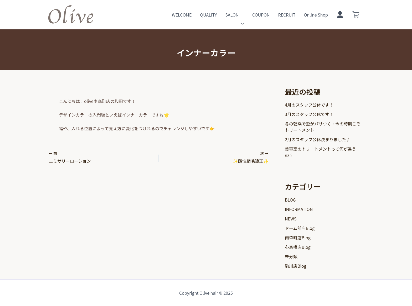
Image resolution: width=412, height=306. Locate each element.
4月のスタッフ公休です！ (309, 105)
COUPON (261, 15)
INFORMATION (299, 209)
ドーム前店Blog (300, 228)
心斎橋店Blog (298, 247)
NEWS (290, 218)
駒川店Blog (295, 266)
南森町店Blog (298, 237)
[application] (241, 14)
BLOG (290, 200)
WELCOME (182, 15)
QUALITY (208, 15)
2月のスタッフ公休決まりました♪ (317, 139)
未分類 (291, 256)
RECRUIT (287, 15)
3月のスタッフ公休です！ (309, 114)
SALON (234, 14)
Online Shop (316, 15)
